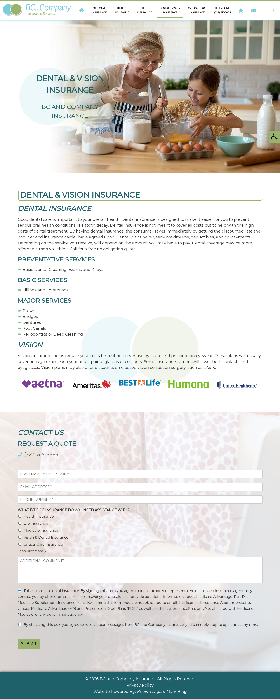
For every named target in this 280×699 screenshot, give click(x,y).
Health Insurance (39, 516)
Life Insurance (36, 523)
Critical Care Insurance (43, 544)
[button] (274, 137)
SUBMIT (29, 643)
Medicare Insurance (41, 530)
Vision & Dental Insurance (46, 537)
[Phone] (140, 499)
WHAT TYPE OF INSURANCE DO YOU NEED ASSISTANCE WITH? (73, 510)
